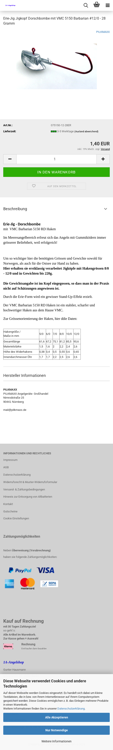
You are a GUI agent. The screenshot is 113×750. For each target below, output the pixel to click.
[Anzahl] (56, 159)
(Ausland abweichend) (86, 131)
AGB (6, 467)
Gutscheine (10, 511)
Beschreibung (15, 208)
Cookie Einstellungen (16, 518)
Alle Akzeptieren (56, 717)
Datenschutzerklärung (71, 708)
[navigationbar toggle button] (107, 5)
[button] (9, 159)
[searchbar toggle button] (85, 5)
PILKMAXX (103, 32)
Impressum (10, 459)
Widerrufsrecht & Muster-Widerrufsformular (30, 482)
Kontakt (8, 504)
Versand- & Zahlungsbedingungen (24, 489)
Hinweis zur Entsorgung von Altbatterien (27, 496)
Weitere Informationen (56, 741)
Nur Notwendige (56, 730)
